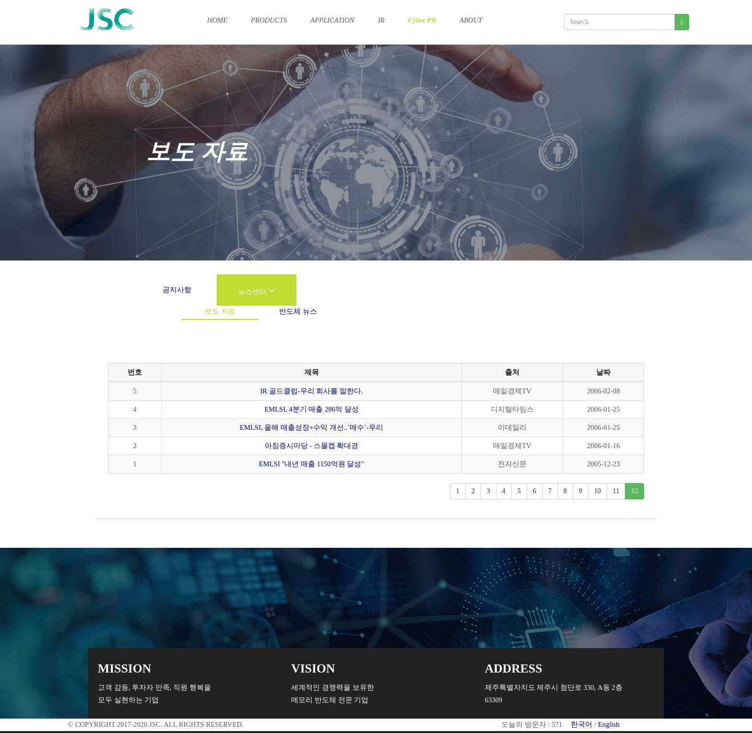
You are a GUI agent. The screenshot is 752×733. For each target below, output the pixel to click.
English (609, 724)
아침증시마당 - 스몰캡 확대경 (312, 445)
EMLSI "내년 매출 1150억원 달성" (311, 464)
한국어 (581, 724)
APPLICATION (332, 20)
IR (381, 20)
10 (597, 491)
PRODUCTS (269, 20)
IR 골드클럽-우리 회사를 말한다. (311, 391)
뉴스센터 (257, 292)
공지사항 (177, 290)
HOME (217, 20)
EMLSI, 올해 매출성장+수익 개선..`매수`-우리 (311, 427)
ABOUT (470, 20)
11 (616, 491)
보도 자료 (220, 311)
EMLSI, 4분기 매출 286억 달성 (311, 409)
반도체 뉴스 (298, 311)
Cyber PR (422, 20)
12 (634, 491)
